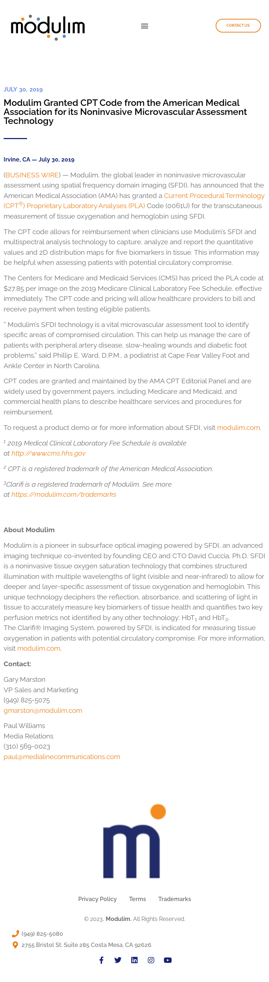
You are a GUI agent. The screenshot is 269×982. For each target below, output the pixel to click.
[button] (144, 26)
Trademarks (174, 899)
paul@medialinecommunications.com (62, 757)
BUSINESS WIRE (32, 175)
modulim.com (238, 427)
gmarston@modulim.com (43, 710)
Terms (137, 899)
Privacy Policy (97, 899)
